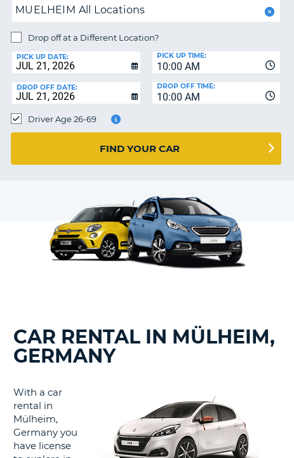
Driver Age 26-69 (62, 119)
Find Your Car (140, 148)
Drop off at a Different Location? (93, 37)
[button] (268, 12)
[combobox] (216, 62)
